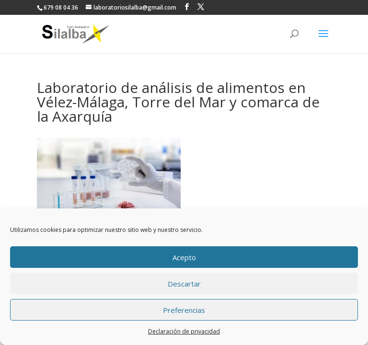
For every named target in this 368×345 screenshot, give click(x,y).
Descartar (184, 283)
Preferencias (184, 310)
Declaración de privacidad (184, 331)
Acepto (184, 257)
